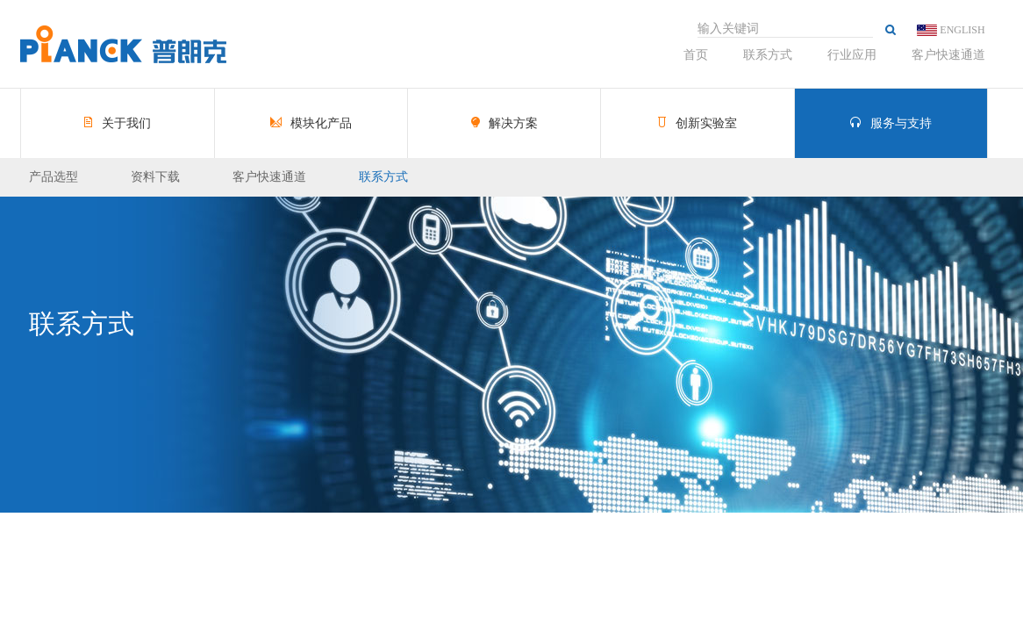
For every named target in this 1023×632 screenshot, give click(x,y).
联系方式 (767, 54)
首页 (695, 54)
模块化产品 (311, 123)
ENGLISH (962, 30)
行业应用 (851, 54)
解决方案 (505, 123)
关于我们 (117, 123)
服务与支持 (891, 123)
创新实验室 (697, 123)
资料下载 (155, 176)
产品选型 (53, 176)
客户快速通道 (948, 54)
